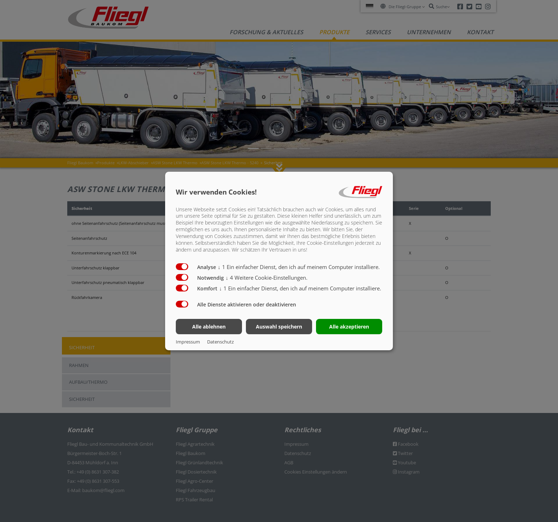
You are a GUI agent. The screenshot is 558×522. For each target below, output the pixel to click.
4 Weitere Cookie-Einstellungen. (266, 277)
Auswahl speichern (279, 326)
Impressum (188, 341)
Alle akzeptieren (349, 326)
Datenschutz (220, 341)
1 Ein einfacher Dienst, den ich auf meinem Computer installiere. (299, 266)
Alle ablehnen (209, 326)
